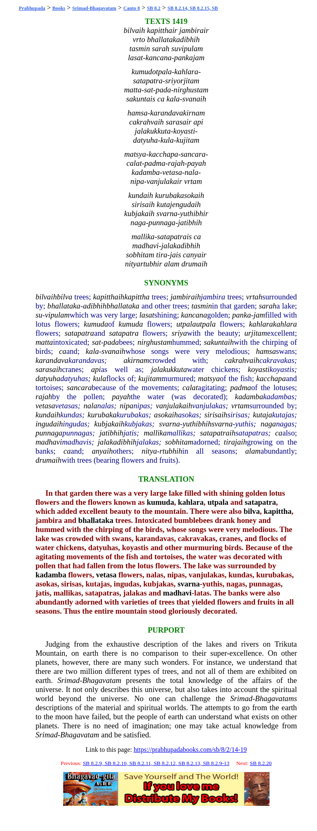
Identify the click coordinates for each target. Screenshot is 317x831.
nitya (149, 451)
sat (96, 342)
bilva (64, 296)
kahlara (261, 324)
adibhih (94, 305)
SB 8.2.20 (261, 763)
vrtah (254, 296)
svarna (169, 423)
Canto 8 (131, 8)
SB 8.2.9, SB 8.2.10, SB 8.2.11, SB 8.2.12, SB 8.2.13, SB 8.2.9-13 (156, 763)
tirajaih (235, 442)
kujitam (149, 378)
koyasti (259, 369)
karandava (52, 360)
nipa (126, 405)
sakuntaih (219, 342)
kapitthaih (109, 296)
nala (90, 405)
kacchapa (271, 378)
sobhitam (179, 442)
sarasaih (48, 369)
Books (58, 8)
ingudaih (49, 423)
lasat (146, 315)
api (96, 369)
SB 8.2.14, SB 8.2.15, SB (193, 8)
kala (92, 351)
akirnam (136, 360)
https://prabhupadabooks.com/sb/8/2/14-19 (190, 749)
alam (252, 451)
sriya (179, 333)
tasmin (202, 305)
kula (99, 378)
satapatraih (218, 432)
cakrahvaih (242, 360)
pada (111, 342)
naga (268, 423)
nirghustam (154, 342)
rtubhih (171, 451)
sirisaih (215, 414)
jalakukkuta (169, 369)
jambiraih (185, 296)
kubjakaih (109, 423)
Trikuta (285, 644)
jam (259, 315)
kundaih (47, 414)
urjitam (255, 333)
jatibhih (111, 432)
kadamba (249, 396)
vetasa (45, 405)
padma (240, 387)
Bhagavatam (101, 680)
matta (44, 342)
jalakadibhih (117, 442)
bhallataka (63, 305)
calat (190, 387)
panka (241, 315)
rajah (43, 396)
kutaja (262, 414)
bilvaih (46, 296)
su (39, 315)
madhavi (48, 442)
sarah (268, 305)
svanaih (113, 351)
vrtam (240, 405)
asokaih (166, 414)
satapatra (79, 333)
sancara (79, 387)
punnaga (48, 432)
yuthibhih (196, 423)
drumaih (48, 460)
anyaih (102, 451)
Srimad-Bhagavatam (94, 8)
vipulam (57, 315)
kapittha (136, 296)
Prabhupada (32, 8)
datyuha (47, 378)
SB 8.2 (154, 8)
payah (121, 396)
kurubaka (102, 414)
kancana (194, 315)
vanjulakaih (174, 405)
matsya (209, 378)
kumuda (96, 324)
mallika (155, 432)
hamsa (266, 351)
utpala (186, 324)
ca (62, 351)
